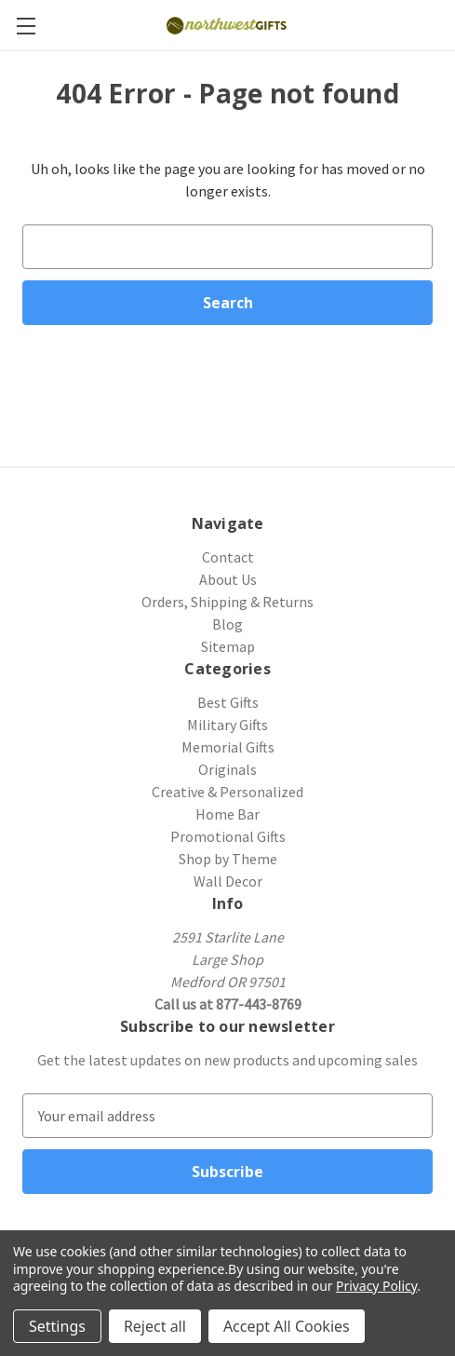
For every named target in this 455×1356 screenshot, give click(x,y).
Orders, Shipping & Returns (227, 601)
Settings (57, 1326)
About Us (228, 579)
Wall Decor (228, 881)
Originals (227, 769)
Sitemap (228, 646)
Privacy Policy (376, 1286)
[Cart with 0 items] (444, 24)
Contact (228, 557)
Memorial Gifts (227, 747)
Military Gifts (227, 724)
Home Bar (227, 814)
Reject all (155, 1326)
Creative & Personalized (227, 791)
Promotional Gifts (228, 836)
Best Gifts (228, 702)
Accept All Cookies (286, 1326)
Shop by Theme (228, 858)
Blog (227, 624)
